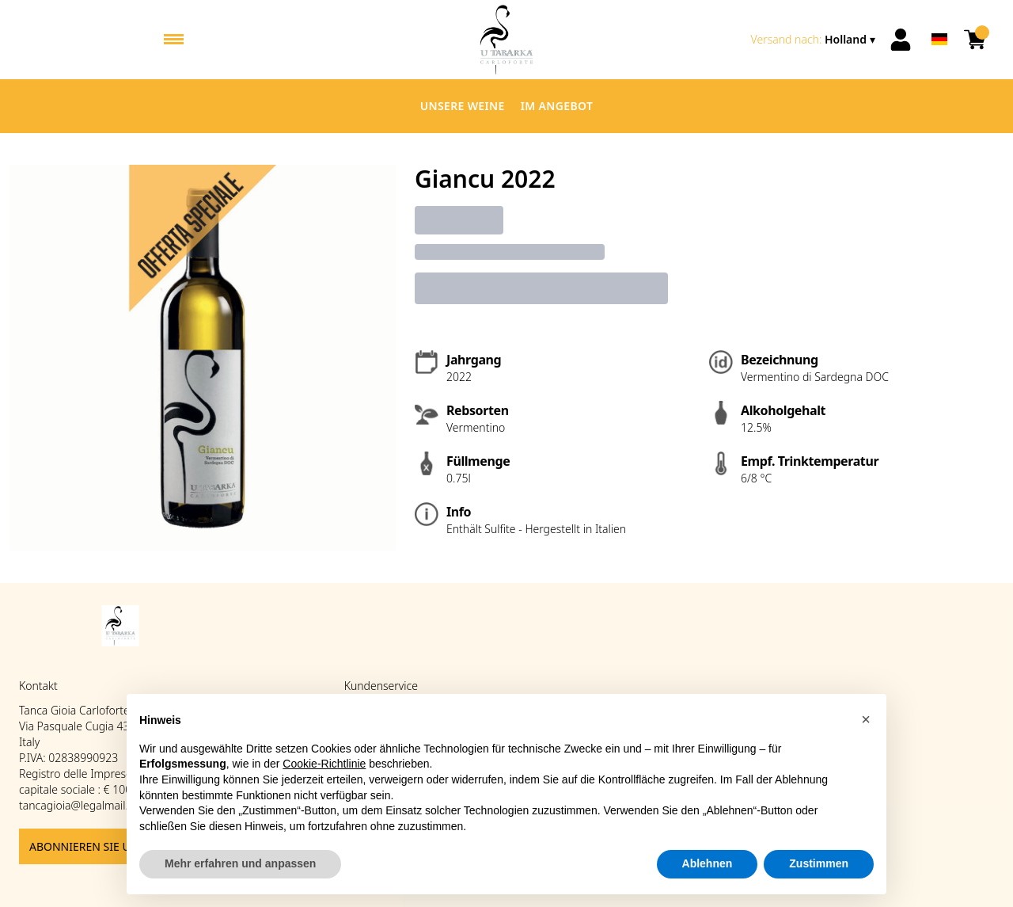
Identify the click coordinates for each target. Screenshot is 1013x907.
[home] (506, 39)
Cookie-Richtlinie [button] (324, 764)
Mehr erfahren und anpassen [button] (240, 864)
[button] (865, 720)
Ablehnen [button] (707, 864)
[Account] (901, 40)
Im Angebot (557, 105)
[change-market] (815, 40)
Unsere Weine (462, 105)
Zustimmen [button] (818, 864)
